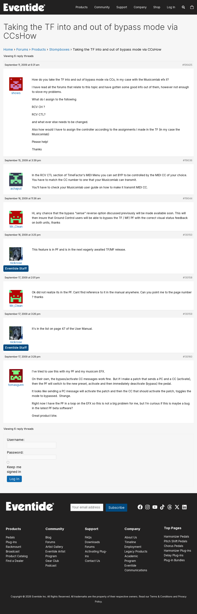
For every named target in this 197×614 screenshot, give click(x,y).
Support (124, 7)
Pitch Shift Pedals (175, 541)
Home (8, 49)
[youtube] (155, 507)
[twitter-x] (178, 507)
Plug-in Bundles (174, 560)
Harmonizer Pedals (176, 536)
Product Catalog (17, 556)
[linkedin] (185, 507)
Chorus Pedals (173, 546)
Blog (48, 537)
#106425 (187, 64)
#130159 (187, 313)
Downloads (92, 542)
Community (105, 7)
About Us (131, 537)
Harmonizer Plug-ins (177, 550)
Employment (133, 546)
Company (141, 7)
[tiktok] (163, 507)
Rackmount (13, 546)
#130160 (187, 356)
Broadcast (12, 551)
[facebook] (141, 507)
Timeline (130, 542)
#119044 (187, 198)
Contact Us (92, 561)
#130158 (187, 277)
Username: (15, 440)
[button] (183, 8)
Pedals (10, 537)
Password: (15, 452)
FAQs (88, 537)
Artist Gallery (54, 546)
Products (86, 7)
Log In (171, 7)
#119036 (187, 160)
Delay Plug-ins (173, 555)
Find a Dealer (14, 561)
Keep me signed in (14, 469)
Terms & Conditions (161, 596)
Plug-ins (11, 542)
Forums (22, 49)
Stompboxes (59, 49)
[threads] (170, 507)
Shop (157, 7)
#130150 (187, 234)
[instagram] (148, 507)
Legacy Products (136, 551)
